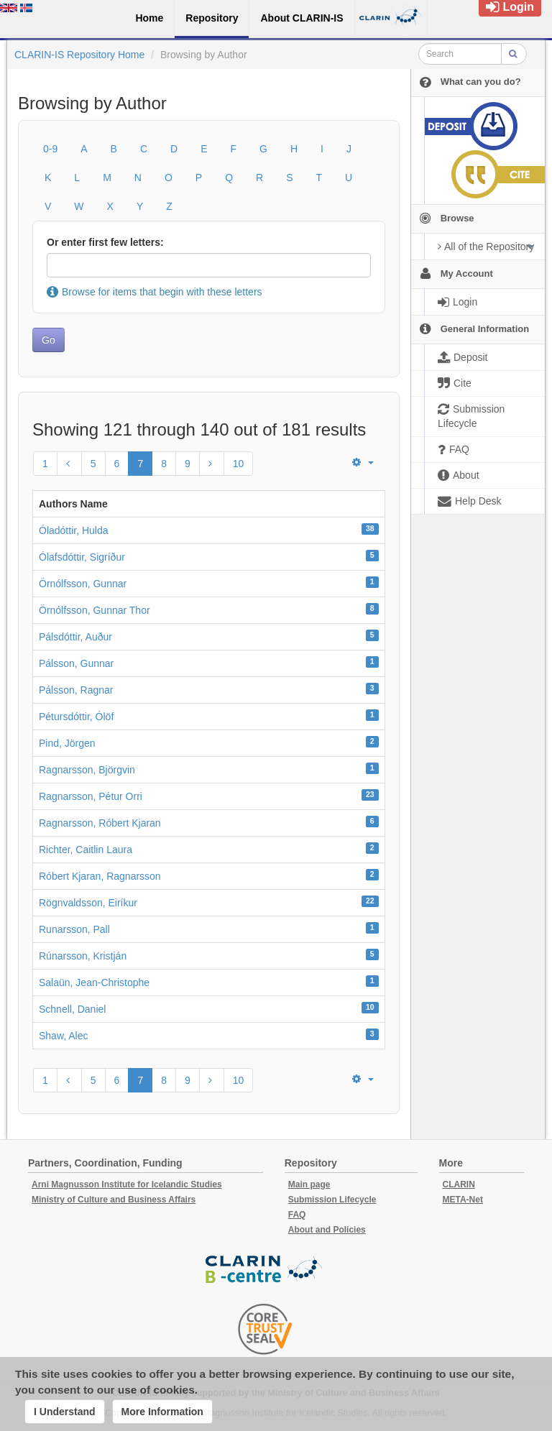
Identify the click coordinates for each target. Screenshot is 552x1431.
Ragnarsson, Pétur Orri (90, 796)
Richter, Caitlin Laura (85, 849)
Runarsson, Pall (74, 929)
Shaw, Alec (63, 1035)
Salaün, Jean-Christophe (94, 982)
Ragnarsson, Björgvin (87, 770)
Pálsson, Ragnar (76, 690)
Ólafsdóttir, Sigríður (82, 557)
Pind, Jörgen (67, 743)
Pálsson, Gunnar (76, 663)
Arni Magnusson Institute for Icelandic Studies (127, 1184)
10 (238, 463)
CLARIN (459, 1184)
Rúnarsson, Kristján (82, 956)
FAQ (297, 1215)
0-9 (50, 149)
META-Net (463, 1200)
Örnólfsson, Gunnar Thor (94, 610)
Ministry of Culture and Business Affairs (114, 1200)
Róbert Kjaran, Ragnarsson (100, 876)
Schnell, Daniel (72, 1009)
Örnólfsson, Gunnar (82, 583)
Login (510, 7)
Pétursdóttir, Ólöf (76, 716)
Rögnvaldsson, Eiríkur (88, 902)
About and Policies (327, 1230)
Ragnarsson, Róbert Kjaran (100, 823)
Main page (309, 1184)
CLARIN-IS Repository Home (79, 54)
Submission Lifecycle (332, 1200)
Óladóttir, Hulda (74, 530)
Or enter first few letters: (105, 242)
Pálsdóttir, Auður (75, 637)
